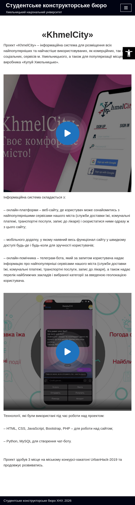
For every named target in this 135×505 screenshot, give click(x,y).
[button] (129, 53)
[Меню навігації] (125, 8)
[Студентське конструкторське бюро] (55, 8)
